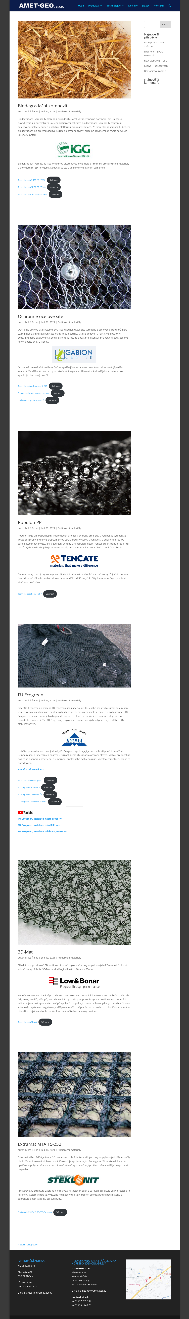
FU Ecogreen (30, 695)
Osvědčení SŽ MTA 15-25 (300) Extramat (35, 1212)
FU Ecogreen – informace (29, 787)
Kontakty (159, 6)
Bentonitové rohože (155, 71)
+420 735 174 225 (81, 1305)
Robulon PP (30, 522)
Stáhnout (54, 180)
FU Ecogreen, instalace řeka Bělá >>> (39, 825)
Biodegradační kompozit (42, 106)
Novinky (133, 6)
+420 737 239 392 (81, 1301)
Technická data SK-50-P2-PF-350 (31, 187)
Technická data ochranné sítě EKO (32, 386)
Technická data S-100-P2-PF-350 (31, 180)
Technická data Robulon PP (30, 594)
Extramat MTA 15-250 (39, 1144)
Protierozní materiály (69, 111)
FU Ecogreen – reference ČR (30, 794)
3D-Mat (25, 952)
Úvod (81, 6)
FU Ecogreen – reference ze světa (32, 801)
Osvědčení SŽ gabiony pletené (31, 400)
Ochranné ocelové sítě (40, 316)
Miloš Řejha (31, 111)
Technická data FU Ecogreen (30, 780)
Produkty (93, 6)
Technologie (114, 6)
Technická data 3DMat (27, 1022)
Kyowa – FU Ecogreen (156, 65)
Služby (146, 6)
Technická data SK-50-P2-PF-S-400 (32, 194)
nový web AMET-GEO (155, 60)
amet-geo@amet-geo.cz (39, 1292)
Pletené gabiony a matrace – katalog (33, 393)
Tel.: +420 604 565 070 (84, 1284)
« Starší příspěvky (27, 1244)
